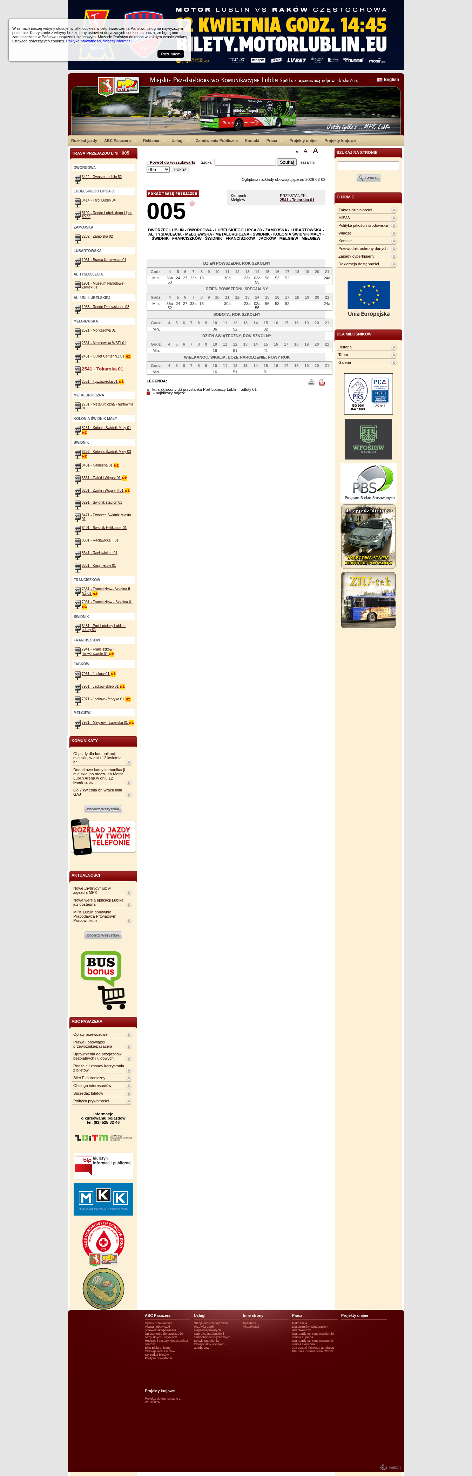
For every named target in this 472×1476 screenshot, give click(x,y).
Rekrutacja (299, 1323)
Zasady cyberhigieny (356, 256)
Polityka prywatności (91, 1101)
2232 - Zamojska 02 (97, 236)
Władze (344, 233)
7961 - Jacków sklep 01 (103, 686)
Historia (345, 347)
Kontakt (252, 140)
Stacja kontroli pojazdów (211, 1323)
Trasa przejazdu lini (100, 153)
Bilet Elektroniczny (89, 1078)
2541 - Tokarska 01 (297, 200)
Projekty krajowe (341, 140)
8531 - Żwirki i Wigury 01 (104, 478)
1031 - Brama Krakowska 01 (104, 260)
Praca (273, 140)
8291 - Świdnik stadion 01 (102, 502)
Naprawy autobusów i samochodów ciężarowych (212, 1335)
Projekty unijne (303, 140)
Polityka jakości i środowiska (363, 225)
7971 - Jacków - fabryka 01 (106, 699)
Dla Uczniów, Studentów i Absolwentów (310, 1328)
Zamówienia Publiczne (217, 140)
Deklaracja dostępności (358, 264)
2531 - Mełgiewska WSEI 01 (104, 343)
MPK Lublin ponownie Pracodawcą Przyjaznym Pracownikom (94, 916)
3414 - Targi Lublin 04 (99, 200)
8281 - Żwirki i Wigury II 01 (106, 490)
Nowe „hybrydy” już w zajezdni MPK (92, 890)
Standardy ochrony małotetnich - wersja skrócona (314, 1342)
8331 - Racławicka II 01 (100, 540)
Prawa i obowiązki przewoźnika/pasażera (92, 1044)
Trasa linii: (308, 162)
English (391, 79)
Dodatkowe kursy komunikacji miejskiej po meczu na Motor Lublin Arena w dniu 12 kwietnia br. (99, 776)
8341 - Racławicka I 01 (99, 553)
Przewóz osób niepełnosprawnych (207, 1328)
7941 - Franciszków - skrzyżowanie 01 (98, 651)
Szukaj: (208, 162)
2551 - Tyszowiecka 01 (103, 381)
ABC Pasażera (119, 140)
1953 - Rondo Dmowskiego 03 (105, 307)
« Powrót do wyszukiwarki (171, 162)
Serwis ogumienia (206, 1340)
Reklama (152, 140)
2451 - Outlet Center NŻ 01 (106, 356)
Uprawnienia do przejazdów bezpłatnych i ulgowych (97, 1056)
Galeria (344, 362)
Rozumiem (171, 54)
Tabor (343, 355)
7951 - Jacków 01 (99, 674)
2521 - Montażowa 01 (99, 330)
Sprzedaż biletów (88, 1093)
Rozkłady (249, 1323)
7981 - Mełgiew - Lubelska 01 (108, 723)
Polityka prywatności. (84, 41)
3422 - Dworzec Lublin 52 (102, 177)
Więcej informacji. (118, 41)
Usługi (178, 140)
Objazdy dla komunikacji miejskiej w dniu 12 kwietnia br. (97, 757)
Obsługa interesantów (92, 1085)
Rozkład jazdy (84, 140)
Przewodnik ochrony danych (362, 248)
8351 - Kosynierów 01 (99, 565)
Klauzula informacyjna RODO (312, 1351)
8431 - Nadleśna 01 (100, 465)
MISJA (344, 218)
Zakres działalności (355, 210)
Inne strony (253, 1315)
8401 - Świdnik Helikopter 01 (104, 528)
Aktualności (251, 1326)
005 (166, 211)
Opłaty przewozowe (90, 1034)
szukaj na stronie (357, 152)
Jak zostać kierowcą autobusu (313, 1347)
